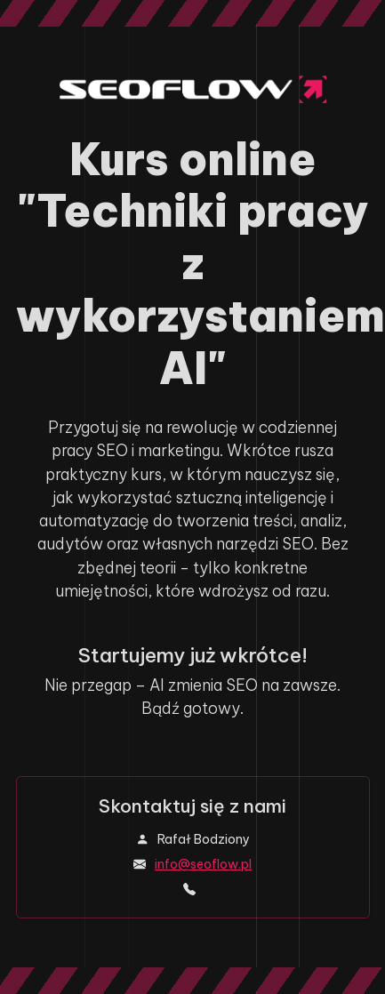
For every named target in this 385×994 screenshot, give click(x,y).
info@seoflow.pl (203, 864)
